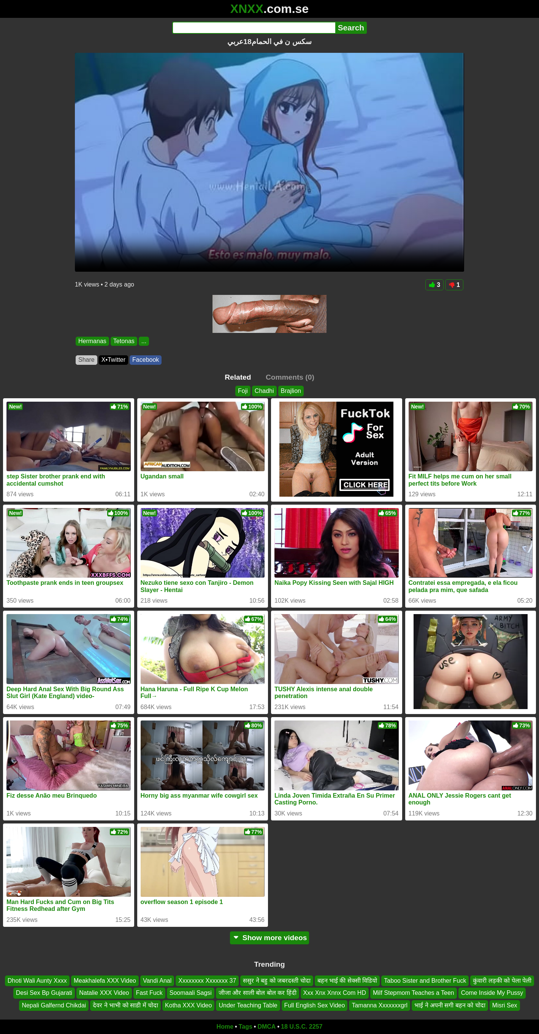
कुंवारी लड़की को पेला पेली (502, 980)
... (143, 341)
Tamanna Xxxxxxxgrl (379, 1005)
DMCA (266, 1026)
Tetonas (124, 341)
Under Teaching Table (248, 1005)
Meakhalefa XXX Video (105, 980)
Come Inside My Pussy (492, 993)
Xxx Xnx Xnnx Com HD (334, 993)
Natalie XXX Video (104, 993)
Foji (243, 391)
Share (86, 359)
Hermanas (92, 341)
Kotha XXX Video (188, 1005)
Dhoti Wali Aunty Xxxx (37, 980)
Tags (245, 1026)
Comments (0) (290, 377)
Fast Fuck (149, 993)
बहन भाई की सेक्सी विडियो (347, 980)
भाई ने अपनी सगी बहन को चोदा (449, 1005)
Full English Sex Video (314, 1005)
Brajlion (291, 391)
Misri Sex (504, 1005)
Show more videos (269, 938)
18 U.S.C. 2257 (301, 1026)
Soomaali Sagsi (191, 993)
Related (238, 377)
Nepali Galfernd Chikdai (54, 1005)
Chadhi (264, 391)
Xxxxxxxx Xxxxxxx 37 (207, 980)
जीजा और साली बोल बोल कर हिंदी (257, 993)
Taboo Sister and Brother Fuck (425, 980)
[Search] (253, 28)
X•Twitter (113, 359)
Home (225, 1026)
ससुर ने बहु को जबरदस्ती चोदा (276, 980)
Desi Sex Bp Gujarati (44, 993)
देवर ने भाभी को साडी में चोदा (125, 1005)
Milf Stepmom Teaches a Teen (413, 993)
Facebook (145, 359)
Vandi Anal (157, 980)
